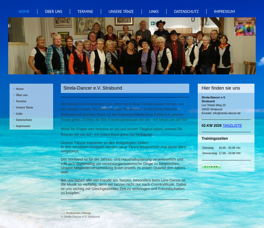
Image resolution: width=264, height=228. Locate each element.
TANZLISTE (232, 125)
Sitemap (86, 213)
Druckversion (71, 213)
